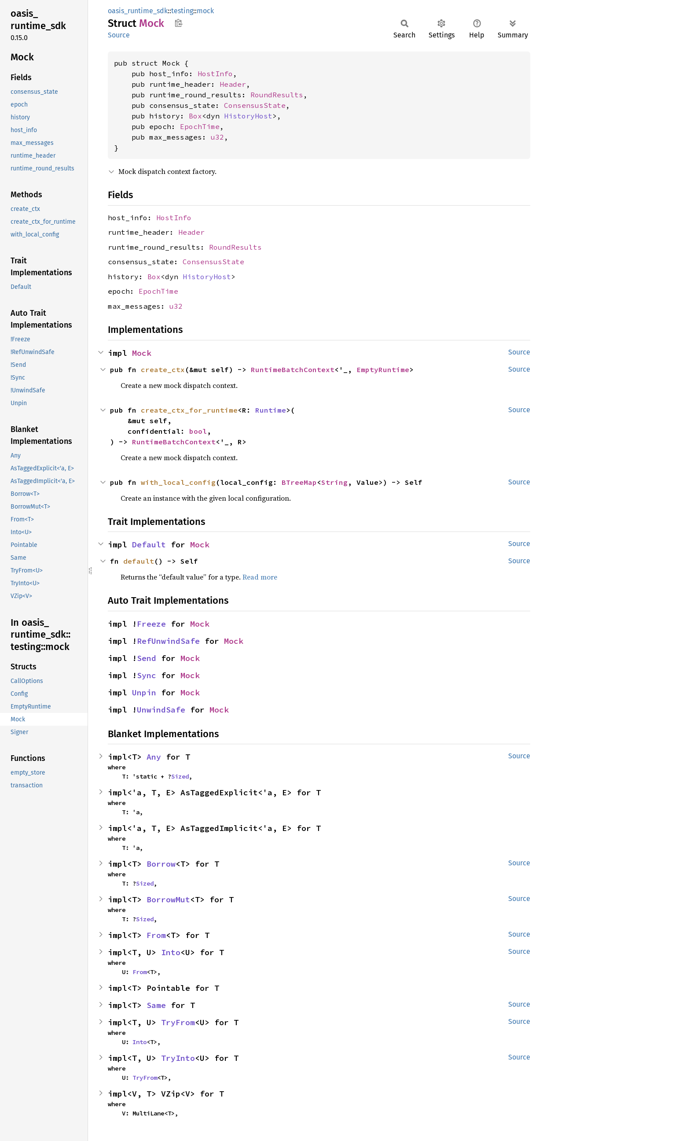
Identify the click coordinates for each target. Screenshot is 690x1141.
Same (156, 1005)
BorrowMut (168, 899)
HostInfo (215, 73)
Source (119, 35)
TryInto (178, 1058)
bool (198, 431)
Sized (180, 776)
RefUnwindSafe (168, 641)
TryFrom (178, 1022)
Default (149, 544)
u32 (217, 137)
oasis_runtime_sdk (138, 11)
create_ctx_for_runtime (189, 410)
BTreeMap (299, 482)
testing (182, 11)
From (156, 935)
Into (170, 952)
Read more (259, 577)
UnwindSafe (161, 710)
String (334, 482)
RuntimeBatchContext (292, 369)
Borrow (161, 864)
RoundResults (276, 94)
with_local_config (178, 482)
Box (195, 115)
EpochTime (200, 126)
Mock (141, 353)
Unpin (144, 692)
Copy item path (178, 22)
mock (205, 11)
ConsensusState (255, 105)
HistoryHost (248, 115)
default (138, 561)
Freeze (151, 624)
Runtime (270, 410)
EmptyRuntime (382, 369)
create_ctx (163, 369)
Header (233, 84)
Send (146, 658)
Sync (146, 675)
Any (154, 757)
